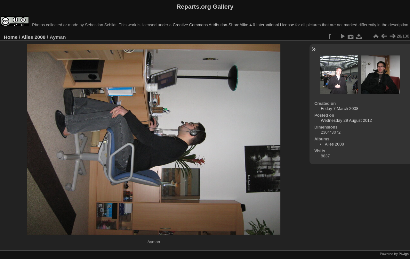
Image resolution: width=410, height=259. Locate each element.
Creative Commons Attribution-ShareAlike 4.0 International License (233, 24)
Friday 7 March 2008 (339, 108)
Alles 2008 (33, 37)
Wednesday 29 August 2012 (346, 120)
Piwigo (404, 254)
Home (11, 37)
